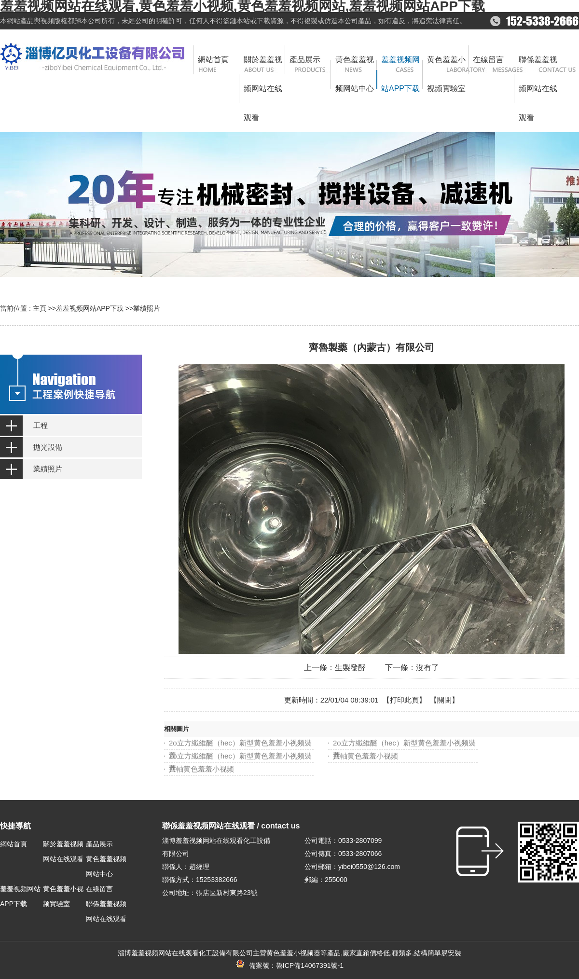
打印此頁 (404, 700)
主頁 (39, 308)
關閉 (444, 700)
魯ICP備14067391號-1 (310, 965)
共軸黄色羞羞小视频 (365, 756)
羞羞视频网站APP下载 (90, 308)
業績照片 (146, 308)
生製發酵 (350, 667)
